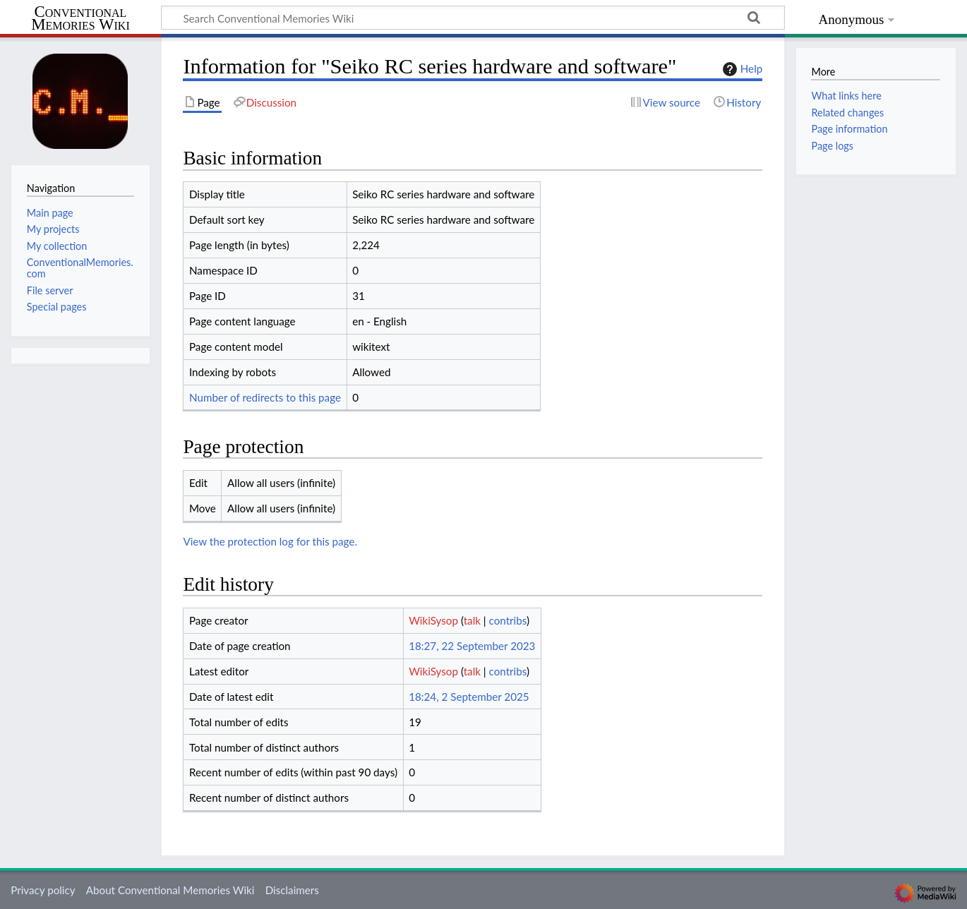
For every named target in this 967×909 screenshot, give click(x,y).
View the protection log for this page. (270, 541)
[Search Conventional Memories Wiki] (473, 17)
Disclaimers (292, 890)
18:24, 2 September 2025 (469, 696)
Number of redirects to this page (265, 397)
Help (740, 69)
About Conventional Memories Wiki (170, 890)
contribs (508, 620)
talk (472, 620)
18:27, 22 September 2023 (472, 645)
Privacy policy (43, 890)
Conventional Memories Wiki (80, 19)
